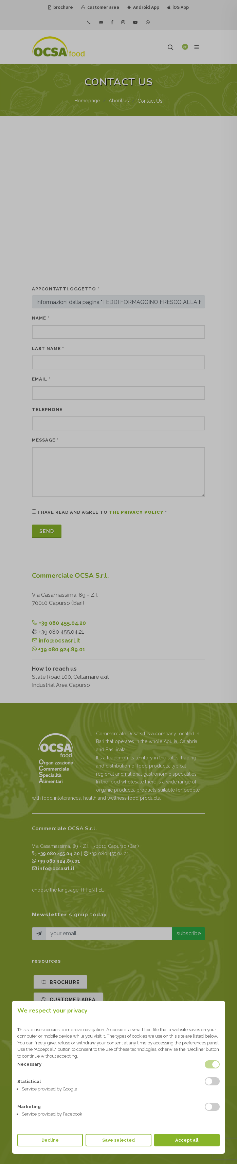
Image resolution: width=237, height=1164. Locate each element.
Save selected (118, 1140)
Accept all (186, 1140)
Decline (50, 1140)
